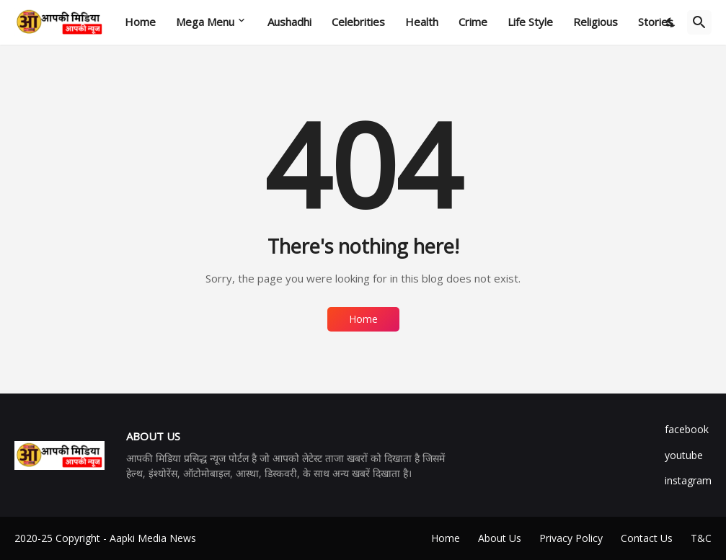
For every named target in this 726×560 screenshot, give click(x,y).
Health (421, 21)
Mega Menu (205, 21)
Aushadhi (289, 21)
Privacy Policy (571, 538)
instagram (688, 480)
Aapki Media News (153, 538)
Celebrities (358, 21)
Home (140, 21)
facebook (687, 429)
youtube (684, 455)
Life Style (530, 21)
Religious (595, 21)
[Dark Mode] (671, 22)
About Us (499, 538)
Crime (473, 21)
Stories (655, 21)
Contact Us (647, 538)
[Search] (699, 22)
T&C (701, 538)
